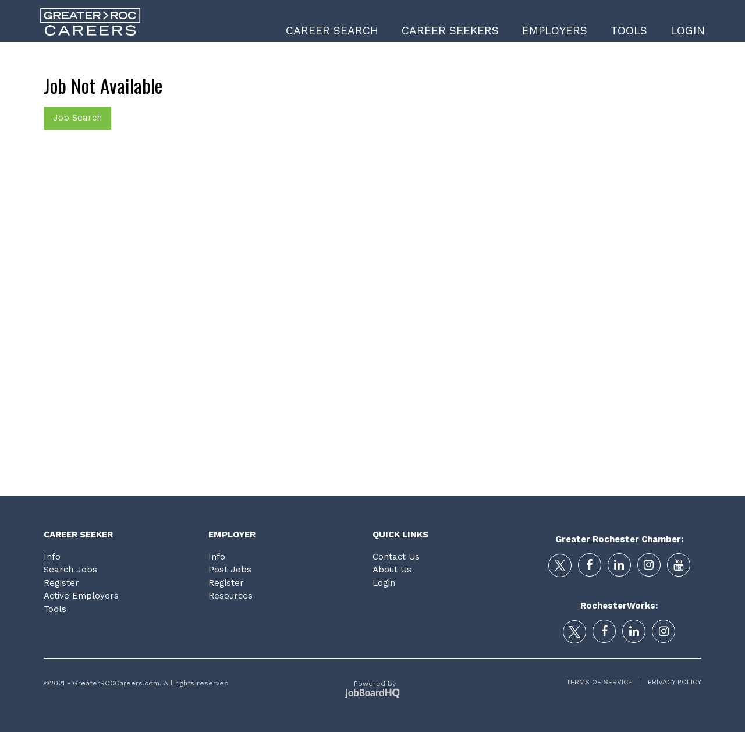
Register (61, 583)
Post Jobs (229, 569)
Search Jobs (70, 569)
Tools (629, 30)
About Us (391, 569)
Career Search (332, 30)
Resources (230, 595)
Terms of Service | (603, 682)
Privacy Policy (671, 682)
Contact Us (396, 556)
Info (52, 556)
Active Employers (81, 595)
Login (687, 30)
